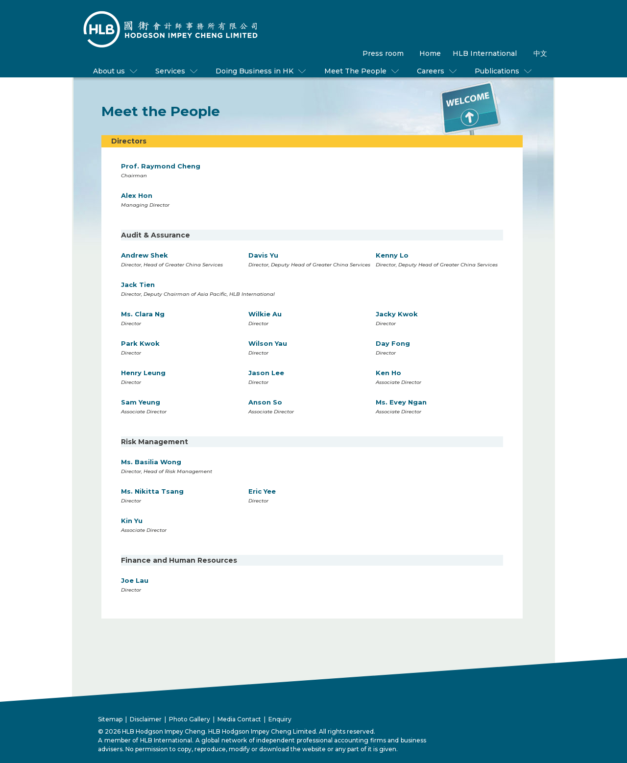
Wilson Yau (267, 343)
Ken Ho (388, 373)
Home (430, 53)
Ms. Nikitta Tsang (152, 491)
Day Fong (393, 343)
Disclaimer (146, 719)
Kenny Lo (392, 255)
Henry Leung (143, 373)
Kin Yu (132, 521)
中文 (540, 53)
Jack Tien (138, 284)
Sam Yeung (140, 402)
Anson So (265, 402)
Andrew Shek (144, 255)
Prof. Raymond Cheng (160, 166)
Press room (383, 53)
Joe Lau (134, 580)
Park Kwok (140, 343)
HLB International (485, 53)
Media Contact (239, 719)
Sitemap (110, 719)
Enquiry (279, 719)
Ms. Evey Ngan (401, 402)
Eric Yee (262, 491)
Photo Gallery (189, 719)
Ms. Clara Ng (143, 314)
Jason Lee (266, 373)
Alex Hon (136, 195)
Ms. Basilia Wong (151, 462)
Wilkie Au (265, 314)
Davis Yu (263, 255)
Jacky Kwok (397, 314)
